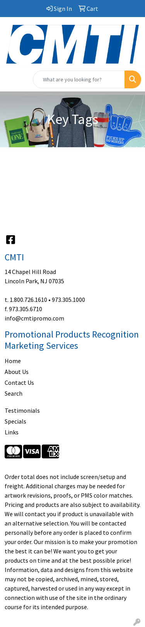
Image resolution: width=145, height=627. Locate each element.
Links (12, 432)
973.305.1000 (68, 299)
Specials (15, 421)
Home (13, 361)
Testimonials (22, 410)
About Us (17, 372)
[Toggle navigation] (12, 79)
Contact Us (19, 382)
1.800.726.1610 (28, 299)
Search (13, 393)
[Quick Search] (79, 79)
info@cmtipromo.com (34, 318)
